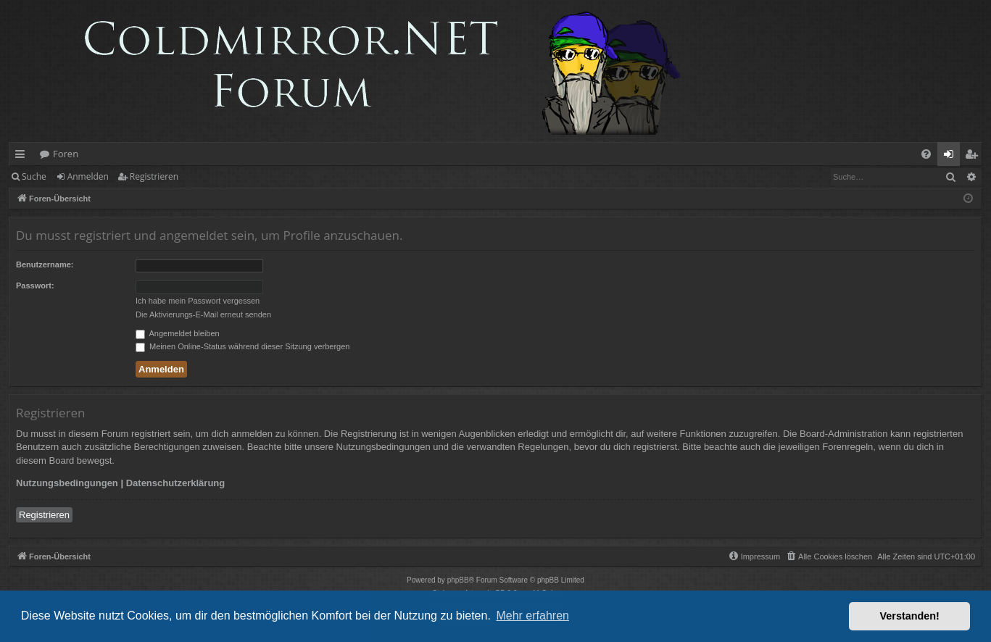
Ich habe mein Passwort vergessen (198, 300)
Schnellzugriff (22, 156)
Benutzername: (44, 264)
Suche (34, 176)
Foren (65, 153)
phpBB (458, 580)
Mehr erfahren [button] (532, 615)
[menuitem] (926, 154)
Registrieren (154, 176)
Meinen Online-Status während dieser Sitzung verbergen (242, 346)
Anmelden (88, 176)
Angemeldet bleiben (178, 333)
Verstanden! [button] (910, 616)
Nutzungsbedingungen (67, 483)
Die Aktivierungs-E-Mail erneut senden (203, 314)
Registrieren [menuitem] (974, 156)
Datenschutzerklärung (175, 483)
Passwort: (35, 285)
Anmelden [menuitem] (952, 156)
